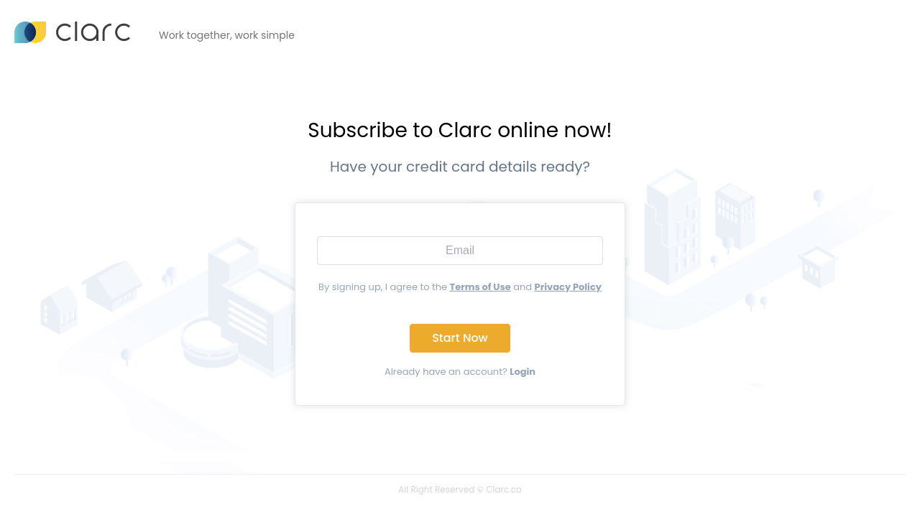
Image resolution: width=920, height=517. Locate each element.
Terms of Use (480, 287)
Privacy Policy (568, 287)
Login (522, 371)
